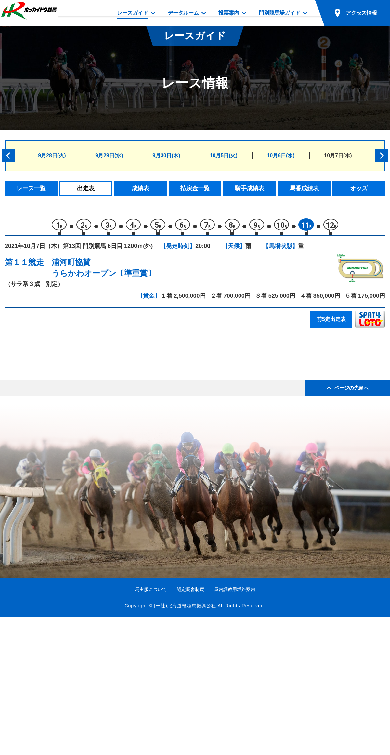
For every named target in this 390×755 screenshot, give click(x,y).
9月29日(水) (109, 155)
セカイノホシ (65, 411)
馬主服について (151, 727)
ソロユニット (65, 453)
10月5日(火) (223, 155)
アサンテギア (65, 425)
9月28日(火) (52, 155)
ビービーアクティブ (73, 397)
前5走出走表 (331, 322)
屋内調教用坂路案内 (234, 727)
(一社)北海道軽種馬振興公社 (185, 743)
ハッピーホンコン (71, 439)
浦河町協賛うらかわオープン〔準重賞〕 (103, 271)
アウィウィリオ (68, 466)
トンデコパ (62, 370)
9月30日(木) (166, 155)
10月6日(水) (280, 155)
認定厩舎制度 (190, 727)
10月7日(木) (338, 155)
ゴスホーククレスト (73, 383)
